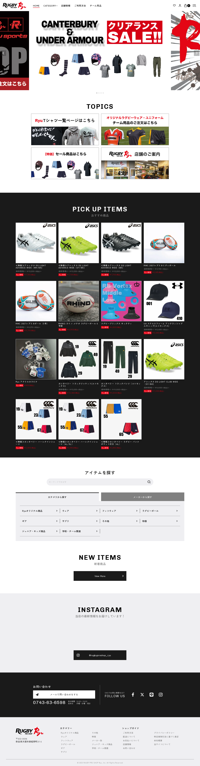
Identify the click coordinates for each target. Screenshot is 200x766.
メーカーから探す (142, 497)
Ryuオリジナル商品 (70, 732)
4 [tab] (103, 93)
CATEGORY (50, 5)
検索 (149, 482)
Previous (3, 53)
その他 (95, 732)
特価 (94, 736)
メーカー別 (97, 740)
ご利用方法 (80, 5)
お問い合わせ (129, 748)
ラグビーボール (68, 744)
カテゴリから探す (57, 497)
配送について (129, 736)
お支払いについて (131, 740)
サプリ (64, 752)
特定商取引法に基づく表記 (166, 736)
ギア (63, 748)
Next (196, 53)
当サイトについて (162, 744)
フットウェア (67, 740)
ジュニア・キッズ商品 (102, 744)
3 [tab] (101, 93)
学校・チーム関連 (100, 748)
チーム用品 (96, 5)
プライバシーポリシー (164, 732)
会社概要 (158, 740)
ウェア (64, 736)
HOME (36, 5)
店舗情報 (65, 5)
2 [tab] (99, 93)
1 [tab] (97, 93)
